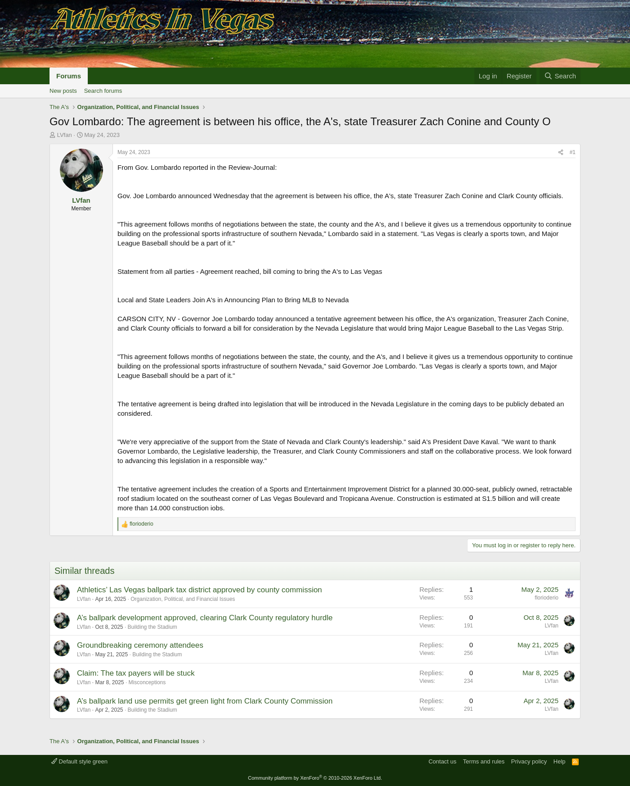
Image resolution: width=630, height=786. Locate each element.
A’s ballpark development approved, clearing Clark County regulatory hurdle (205, 617)
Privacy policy (529, 761)
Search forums (103, 90)
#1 (573, 152)
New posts (63, 90)
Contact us (442, 761)
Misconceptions (147, 682)
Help (560, 761)
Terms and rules (483, 761)
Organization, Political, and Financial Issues (182, 599)
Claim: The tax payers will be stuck (135, 673)
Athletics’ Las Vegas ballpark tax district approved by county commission (199, 590)
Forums (68, 76)
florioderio (546, 598)
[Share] (561, 152)
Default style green (79, 761)
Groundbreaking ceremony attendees (140, 645)
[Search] (560, 76)
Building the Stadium (152, 627)
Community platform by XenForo (315, 778)
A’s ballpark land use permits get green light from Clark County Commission (205, 701)
